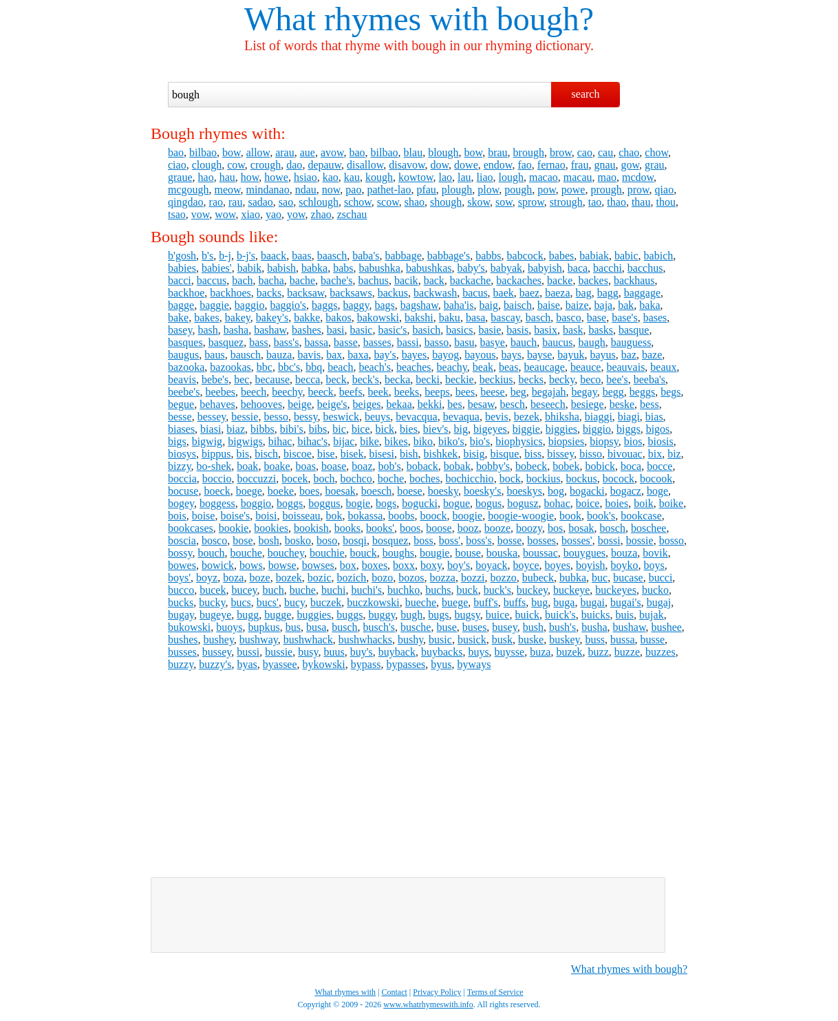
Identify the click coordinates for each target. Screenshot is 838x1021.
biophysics (518, 441)
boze (259, 577)
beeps (437, 392)
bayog (445, 355)
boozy (529, 528)
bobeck (531, 466)
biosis (660, 441)
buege (455, 602)
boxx (404, 565)
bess (649, 404)
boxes (374, 565)
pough (518, 189)
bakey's (272, 317)
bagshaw (419, 305)
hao (206, 177)
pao (353, 189)
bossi (609, 540)
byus (441, 664)
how (250, 177)
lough (511, 177)
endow (498, 165)
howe (276, 177)
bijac (343, 441)
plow (488, 189)
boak (247, 466)
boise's (235, 516)
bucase (628, 577)
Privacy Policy (437, 992)
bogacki (587, 491)
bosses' (576, 540)
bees (465, 392)
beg (518, 392)
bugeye (215, 615)
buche (303, 590)
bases (655, 317)
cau (605, 152)
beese (492, 392)
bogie (358, 503)
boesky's (482, 491)
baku (449, 317)
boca (631, 466)
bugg (248, 615)
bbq (313, 367)
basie (489, 330)
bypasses (405, 664)
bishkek (441, 454)
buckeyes (615, 590)
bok (334, 516)
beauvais (625, 367)
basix (545, 330)
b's (207, 255)
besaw (481, 404)
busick (472, 639)
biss (532, 454)
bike (369, 441)
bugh (411, 615)
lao (445, 177)
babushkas (429, 268)
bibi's (291, 429)
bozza (442, 577)
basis (517, 330)
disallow (365, 165)
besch (512, 404)
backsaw (305, 293)
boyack (491, 565)
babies (182, 268)
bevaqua (461, 416)
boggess (217, 503)
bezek (526, 416)
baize (577, 305)
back (434, 280)
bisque (505, 454)
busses (182, 652)
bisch (266, 454)
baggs (324, 305)
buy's (361, 652)
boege (249, 491)
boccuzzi (256, 478)
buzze (627, 652)
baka (649, 305)
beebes (220, 392)
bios (633, 441)
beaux (663, 367)
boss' (449, 540)
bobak (457, 466)
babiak (594, 255)
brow (561, 152)
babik (249, 268)
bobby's (493, 466)
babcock (525, 255)
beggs (642, 392)
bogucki (420, 503)
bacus (474, 293)
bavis (309, 355)
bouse (467, 553)
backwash (435, 293)
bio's (480, 441)
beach (340, 367)
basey (180, 330)
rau (235, 202)
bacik (406, 280)
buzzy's (215, 664)
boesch (376, 491)
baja (603, 305)
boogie (468, 516)
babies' (217, 268)
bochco (356, 478)
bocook (656, 478)
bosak (581, 528)
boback (422, 466)
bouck (363, 553)
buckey (532, 590)
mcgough (188, 189)
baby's (471, 268)
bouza (624, 553)
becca (307, 379)
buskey (564, 639)
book (570, 516)
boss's (479, 540)
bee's (616, 379)
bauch (524, 342)
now (331, 189)
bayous (479, 355)
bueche (420, 602)
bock (510, 478)
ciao (177, 165)
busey (504, 627)
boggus (324, 503)
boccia (182, 478)
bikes (396, 441)
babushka (379, 268)
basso (437, 342)
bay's (385, 355)
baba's (365, 255)
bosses (541, 540)
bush (533, 627)
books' (380, 528)
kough (379, 177)
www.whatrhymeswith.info (428, 1004)
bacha (270, 280)
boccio (217, 478)
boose (438, 528)
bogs (386, 503)
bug (539, 602)
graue (180, 177)
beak (483, 367)
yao (273, 214)
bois (177, 516)
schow (358, 202)
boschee (649, 528)
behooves (261, 404)
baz (628, 355)
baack (273, 255)
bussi (248, 652)
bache (302, 280)
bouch (210, 553)
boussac (540, 553)
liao (485, 177)
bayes (414, 355)
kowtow (415, 177)
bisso (590, 454)
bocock (618, 478)
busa (316, 627)
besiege (587, 404)
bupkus (263, 627)
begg (613, 392)
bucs (240, 602)
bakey (237, 317)
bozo (382, 577)
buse (446, 627)
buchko (403, 590)
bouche (246, 553)
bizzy (179, 466)
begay (584, 392)
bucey (244, 590)
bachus (373, 280)
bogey (181, 503)
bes (454, 404)
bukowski (189, 627)
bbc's (289, 367)
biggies (561, 429)
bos (555, 528)
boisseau (301, 516)
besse (180, 416)
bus (293, 627)
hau (227, 177)
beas (508, 367)
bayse (539, 355)
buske (531, 639)
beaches (413, 367)
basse (346, 342)
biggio (597, 429)
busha (594, 627)
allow (258, 152)
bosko (298, 540)
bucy (294, 602)
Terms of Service (495, 992)
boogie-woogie (521, 516)
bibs (318, 429)
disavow (407, 165)
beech (253, 392)
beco (590, 379)
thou (665, 202)
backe (559, 280)
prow (638, 189)
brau (497, 152)
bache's (336, 280)
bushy (410, 639)
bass (258, 342)
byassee (280, 664)
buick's (560, 615)
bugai (592, 602)
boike (671, 503)
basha (236, 330)
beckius (496, 379)
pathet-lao (389, 189)
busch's (379, 627)
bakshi (419, 317)
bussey (217, 652)
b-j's (246, 255)
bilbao (203, 152)
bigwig (207, 441)
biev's (436, 429)
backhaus (634, 280)
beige (300, 404)
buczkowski (373, 602)
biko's (451, 441)
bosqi (355, 540)
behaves (217, 404)
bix (655, 454)
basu (464, 342)
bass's (286, 342)
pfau (426, 189)
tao (595, 202)
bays (512, 355)
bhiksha (562, 416)
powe (573, 189)
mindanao (268, 189)
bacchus (645, 268)
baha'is (459, 305)
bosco (214, 540)
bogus (488, 503)
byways (474, 664)
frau (580, 165)
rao (216, 202)
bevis (496, 416)
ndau (305, 189)
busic (440, 639)
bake (178, 317)
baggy (356, 305)
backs (269, 293)
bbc (264, 367)
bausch (245, 355)
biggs (628, 429)
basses (377, 342)
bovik (655, 553)
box (348, 565)
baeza (557, 293)
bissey (560, 454)
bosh (269, 540)
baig (489, 305)
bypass (366, 664)
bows (251, 565)
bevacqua (416, 416)
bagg (608, 293)
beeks (406, 392)
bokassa (365, 516)
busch (344, 627)
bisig (473, 454)
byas (247, 664)
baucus (557, 342)
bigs (177, 441)
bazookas (230, 367)
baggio (250, 305)
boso (326, 540)
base (596, 317)
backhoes (230, 293)
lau (464, 177)
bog (556, 491)
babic (626, 255)
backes (593, 280)
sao (286, 202)
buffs (515, 602)
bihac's (312, 441)
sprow (531, 202)
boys (654, 565)
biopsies (566, 441)
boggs (290, 503)
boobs (401, 516)
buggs (349, 615)
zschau (352, 214)
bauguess (631, 342)
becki (428, 379)
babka (314, 268)
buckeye (571, 590)
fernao (551, 165)
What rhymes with (366, 19)
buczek (325, 602)
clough (207, 165)
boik (643, 503)
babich (659, 255)
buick (527, 615)
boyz (206, 577)
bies (409, 429)
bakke (307, 317)
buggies (314, 615)
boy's (458, 565)
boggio (256, 503)
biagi (629, 416)
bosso (671, 540)
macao (543, 177)
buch (273, 590)
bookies (271, 528)
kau (352, 177)
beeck (321, 392)
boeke (281, 491)
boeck (217, 491)
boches (424, 478)
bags (384, 305)
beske (622, 404)
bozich (351, 577)
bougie (435, 553)
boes (309, 491)
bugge (277, 615)
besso (276, 416)
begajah (549, 392)
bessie (244, 416)
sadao (260, 202)
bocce (659, 466)
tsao (177, 214)
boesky (443, 491)
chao (629, 152)
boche (391, 478)
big (461, 429)
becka (397, 379)
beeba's (649, 379)
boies (616, 503)
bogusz (522, 503)
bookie (234, 528)
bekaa (398, 404)
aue (307, 152)
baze (652, 355)
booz (468, 528)
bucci (661, 577)
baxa (357, 355)
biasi (210, 429)
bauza (279, 355)
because (272, 379)
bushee (666, 627)
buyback (397, 652)
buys (478, 652)
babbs (488, 255)
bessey (211, 416)
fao (524, 165)
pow (546, 189)
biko (423, 441)
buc (600, 577)
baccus (212, 280)
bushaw (629, 627)
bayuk (570, 355)
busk (502, 639)
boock (433, 516)
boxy (431, 565)
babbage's (448, 255)
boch (323, 478)
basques (185, 342)
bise (326, 454)
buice (498, 615)
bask (573, 330)
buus (333, 652)
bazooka (186, 367)
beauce (585, 367)
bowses (318, 565)
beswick (340, 416)
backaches (518, 280)
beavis (182, 379)
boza (233, 577)
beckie (459, 379)
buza (540, 652)
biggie (526, 429)
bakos (338, 317)
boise (203, 516)
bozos (411, 577)
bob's (389, 466)
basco (568, 317)
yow (296, 214)
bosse (509, 540)
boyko (624, 565)
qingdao (186, 202)
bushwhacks (365, 639)
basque (634, 330)
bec (241, 379)
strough (566, 202)
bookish (311, 528)
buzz (598, 652)
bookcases (190, 528)
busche (415, 627)
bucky (212, 602)
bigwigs (245, 441)
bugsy (467, 615)
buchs (438, 590)
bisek (352, 454)
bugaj (659, 602)
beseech (548, 404)
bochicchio (469, 478)
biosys (182, 454)
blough (443, 152)
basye (492, 342)
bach (242, 280)
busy (308, 652)
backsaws (351, 293)
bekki (430, 404)
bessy (306, 416)
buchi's (366, 590)
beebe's (184, 392)
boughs (398, 553)
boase (333, 466)
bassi (408, 342)
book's (601, 516)
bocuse (183, 491)
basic (361, 330)
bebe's (215, 379)
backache (470, 280)
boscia (182, 540)
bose (243, 540)
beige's (332, 404)
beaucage (544, 367)
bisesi (381, 454)
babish (281, 268)
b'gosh (182, 255)
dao (294, 165)
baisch (518, 305)
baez (529, 293)
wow (225, 214)
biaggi (598, 416)
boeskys (524, 491)
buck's (497, 590)
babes (561, 255)
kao (331, 177)
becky (561, 379)
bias (654, 416)
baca (578, 268)
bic (339, 429)
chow (656, 152)
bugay (181, 615)
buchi (333, 590)
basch (538, 317)
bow (231, 152)
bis (243, 454)
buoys (229, 627)
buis (624, 615)
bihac (280, 441)
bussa (622, 639)
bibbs (262, 429)
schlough (319, 202)
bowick (218, 565)
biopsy (604, 441)
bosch (612, 528)
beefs (351, 392)
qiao (664, 189)
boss (423, 540)
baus (214, 355)
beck (335, 379)
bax (334, 355)
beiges (367, 404)
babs (343, 268)
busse (653, 639)
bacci (179, 280)
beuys (377, 416)
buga (563, 602)
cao (584, 152)
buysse (510, 652)
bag (584, 293)
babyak (506, 268)
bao (176, 152)
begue (181, 404)
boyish (590, 565)
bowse (282, 565)
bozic (320, 577)
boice (588, 503)
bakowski (378, 317)
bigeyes (490, 429)
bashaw (270, 330)
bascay (505, 317)
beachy (452, 367)
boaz (362, 466)
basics (459, 330)
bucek (213, 590)
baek (503, 293)
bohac (557, 503)
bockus (581, 478)
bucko (655, 590)
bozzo (504, 577)
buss (595, 639)
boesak (340, 491)
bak (626, 305)
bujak (651, 615)
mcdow (638, 177)
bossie (640, 540)
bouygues (584, 553)
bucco (181, 590)
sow (504, 202)
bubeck (538, 577)
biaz (235, 429)
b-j (225, 255)
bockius (543, 478)
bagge (181, 305)
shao (415, 202)
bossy (180, 553)
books (347, 528)
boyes (557, 565)
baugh (592, 342)
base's (625, 317)
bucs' (268, 602)
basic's (392, 330)
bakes (206, 317)
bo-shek (214, 466)
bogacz (625, 491)
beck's (365, 379)
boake (277, 466)
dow (440, 165)
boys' (179, 577)
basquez (226, 342)
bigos (658, 429)
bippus (216, 454)
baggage (642, 293)
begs (670, 392)
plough (457, 189)
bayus (602, 355)
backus (393, 293)
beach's (374, 367)
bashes (306, 330)
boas (306, 466)
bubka (572, 577)
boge (657, 491)
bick (385, 429)
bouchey (286, 553)
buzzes (660, 652)
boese (409, 491)
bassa (316, 342)
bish (409, 454)
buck (467, 590)
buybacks (441, 652)
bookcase (641, 516)
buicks (595, 615)
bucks (180, 602)
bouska (501, 553)
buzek (569, 652)
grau (654, 165)
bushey (219, 639)
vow (200, 214)
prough (605, 189)
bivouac (625, 454)
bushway (258, 639)
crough (265, 165)
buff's (485, 602)
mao (606, 177)
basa (475, 317)
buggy (381, 615)
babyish (545, 268)
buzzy (180, 664)
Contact (394, 992)
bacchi (607, 268)
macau (577, 177)
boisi (266, 516)
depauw (324, 165)
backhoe (186, 293)
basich (426, 330)
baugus (183, 355)
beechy (287, 392)
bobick (600, 466)
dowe (466, 165)
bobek (565, 466)
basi (336, 330)
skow (478, 202)
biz (674, 454)
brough (528, 152)
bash (207, 330)
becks (531, 379)
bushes (183, 639)
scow (388, 202)
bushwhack (308, 639)
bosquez (390, 540)
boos (410, 528)
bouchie (327, 553)
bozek (289, 577)
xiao (250, 214)
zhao (321, 214)
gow (630, 165)
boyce (526, 565)
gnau (604, 165)
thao (616, 202)
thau (641, 202)
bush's (562, 627)
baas (301, 255)
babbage (403, 255)
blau (413, 152)
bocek (294, 478)
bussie (278, 652)
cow (236, 165)
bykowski (324, 664)
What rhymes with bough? (629, 969)
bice (361, 429)
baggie (214, 305)
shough (446, 202)
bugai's (625, 602)
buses (474, 627)
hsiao (305, 177)
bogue (456, 503)
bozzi (473, 577)
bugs (438, 615)
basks (600, 330)
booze (497, 528)
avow (332, 152)
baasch (332, 255)
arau (284, 152)
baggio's (288, 305)
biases (181, 429)
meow (228, 189)
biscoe (297, 454)
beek (378, 392)
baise (548, 305)
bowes (182, 565)
